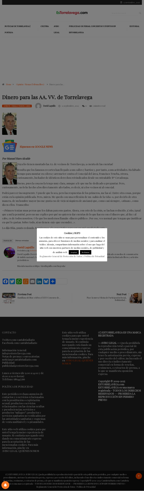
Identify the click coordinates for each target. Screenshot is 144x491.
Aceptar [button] (73, 252)
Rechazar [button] (86, 252)
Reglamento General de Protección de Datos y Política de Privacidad (72, 256)
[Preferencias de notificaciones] (5, 485)
